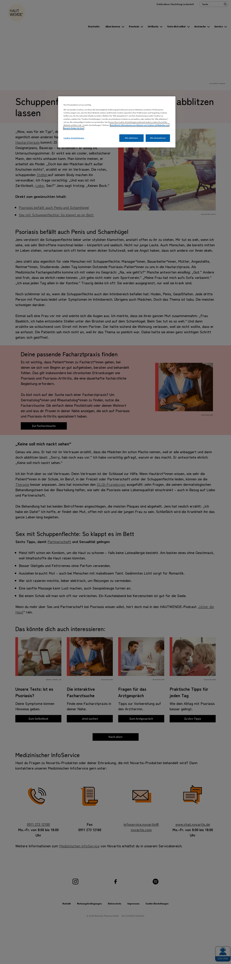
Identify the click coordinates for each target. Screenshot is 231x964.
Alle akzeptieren (158, 138)
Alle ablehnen (131, 138)
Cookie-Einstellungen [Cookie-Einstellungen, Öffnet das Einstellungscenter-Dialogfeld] (74, 138)
